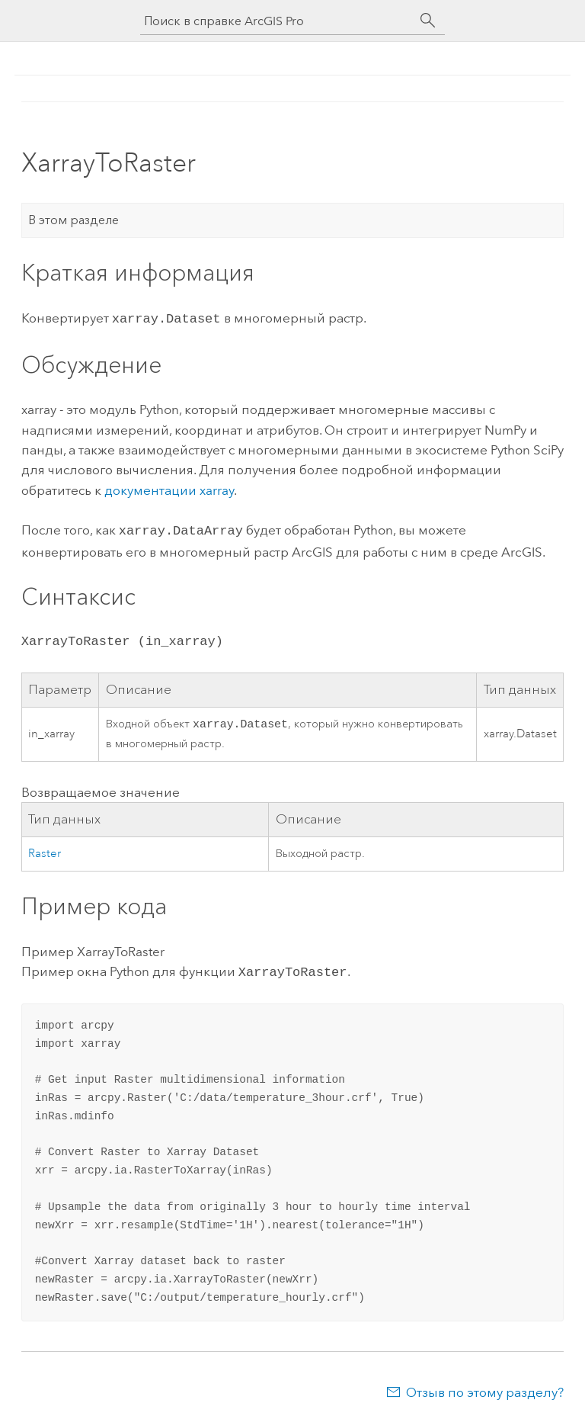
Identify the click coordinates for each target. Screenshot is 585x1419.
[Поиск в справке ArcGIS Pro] (277, 21)
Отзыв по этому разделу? (485, 1389)
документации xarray (169, 488)
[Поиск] (428, 20)
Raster (44, 852)
